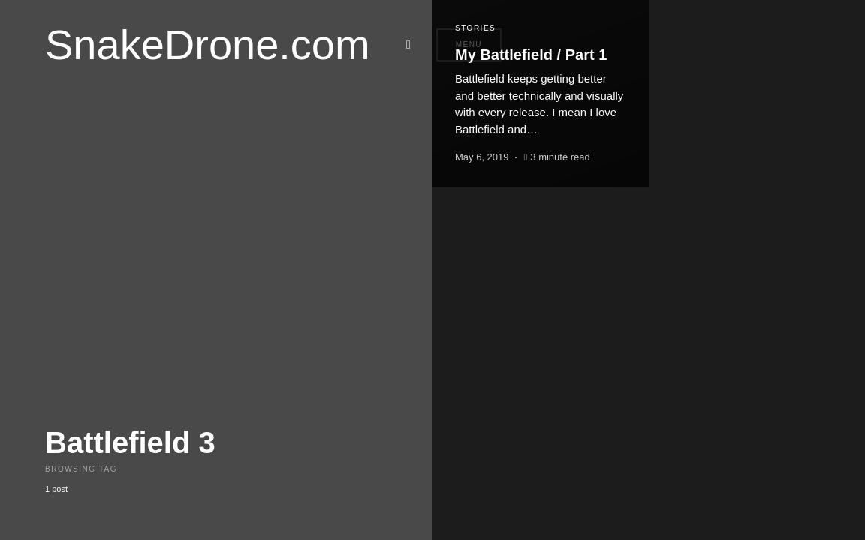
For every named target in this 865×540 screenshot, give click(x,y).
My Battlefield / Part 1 (531, 54)
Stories (475, 28)
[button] (413, 45)
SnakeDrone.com (207, 44)
